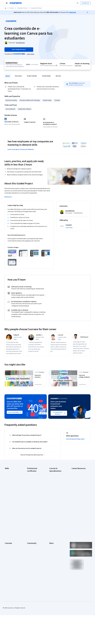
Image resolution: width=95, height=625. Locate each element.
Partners (29, 523)
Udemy (7, 562)
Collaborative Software (24, 109)
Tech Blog (30, 534)
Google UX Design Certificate (35, 493)
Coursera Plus (9, 534)
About (8, 76)
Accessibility (52, 534)
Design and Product (36, 8)
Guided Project (11, 62)
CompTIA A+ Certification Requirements (78, 480)
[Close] (87, 12)
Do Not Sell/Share (54, 551)
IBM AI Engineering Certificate (35, 496)
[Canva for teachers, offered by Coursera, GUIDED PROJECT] (40, 376)
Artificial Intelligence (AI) (11, 474)
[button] (69, 228)
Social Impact (8, 557)
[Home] (5, 8)
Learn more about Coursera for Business (21, 149)
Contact (51, 537)
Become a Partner (10, 554)
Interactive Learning (11, 100)
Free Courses (8, 559)
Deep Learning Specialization (57, 485)
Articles (51, 540)
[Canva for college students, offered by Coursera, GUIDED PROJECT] (84, 377)
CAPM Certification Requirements (77, 475)
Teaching (57, 100)
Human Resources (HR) (11, 485)
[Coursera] (15, 3)
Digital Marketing (9, 482)
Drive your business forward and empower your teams (58, 405)
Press (51, 520)
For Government (9, 548)
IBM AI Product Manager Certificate (33, 500)
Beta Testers (30, 526)
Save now (72, 12)
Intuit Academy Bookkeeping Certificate (35, 507)
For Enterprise (9, 545)
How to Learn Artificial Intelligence (78, 494)
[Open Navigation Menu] (6, 3)
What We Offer (9, 523)
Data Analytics (9, 480)
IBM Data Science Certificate (35, 504)
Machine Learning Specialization (54, 496)
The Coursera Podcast (33, 531)
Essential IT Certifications (79, 488)
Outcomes (18, 76)
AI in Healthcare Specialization (57, 482)
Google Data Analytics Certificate (33, 482)
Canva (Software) (10, 109)
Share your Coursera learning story (80, 508)
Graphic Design (47, 100)
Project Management (10, 491)
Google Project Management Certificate (35, 490)
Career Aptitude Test (77, 471)
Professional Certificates (12, 537)
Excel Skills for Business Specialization (56, 489)
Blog (28, 529)
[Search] (77, 3)
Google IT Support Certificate (35, 486)
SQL (6, 496)
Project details (32, 76)
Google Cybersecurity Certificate (33, 478)
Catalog (7, 531)
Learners (29, 520)
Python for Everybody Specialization (55, 505)
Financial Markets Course (56, 492)
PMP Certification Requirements (76, 499)
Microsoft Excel (9, 488)
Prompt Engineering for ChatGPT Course (55, 501)
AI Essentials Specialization (56, 474)
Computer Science (22, 8)
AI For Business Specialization (57, 477)
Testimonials (46, 76)
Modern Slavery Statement (56, 548)
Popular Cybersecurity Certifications (78, 504)
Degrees (7, 543)
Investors (52, 523)
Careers (7, 529)
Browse (12, 8)
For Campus (8, 551)
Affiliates (51, 545)
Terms (51, 526)
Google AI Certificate (33, 474)
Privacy (51, 529)
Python (7, 494)
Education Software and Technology (30, 100)
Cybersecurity (9, 477)
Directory (52, 543)
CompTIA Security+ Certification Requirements (79, 484)
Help (50, 531)
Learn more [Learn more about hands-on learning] (78, 66)
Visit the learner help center (75, 440)
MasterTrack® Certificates (12, 540)
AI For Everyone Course (55, 479)
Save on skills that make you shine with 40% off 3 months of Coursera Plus (15, 405)
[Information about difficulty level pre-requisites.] (56, 65)
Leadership (8, 526)
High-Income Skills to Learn (79, 491)
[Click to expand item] (12, 253)
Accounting (8, 471)
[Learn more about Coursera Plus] (30, 54)
